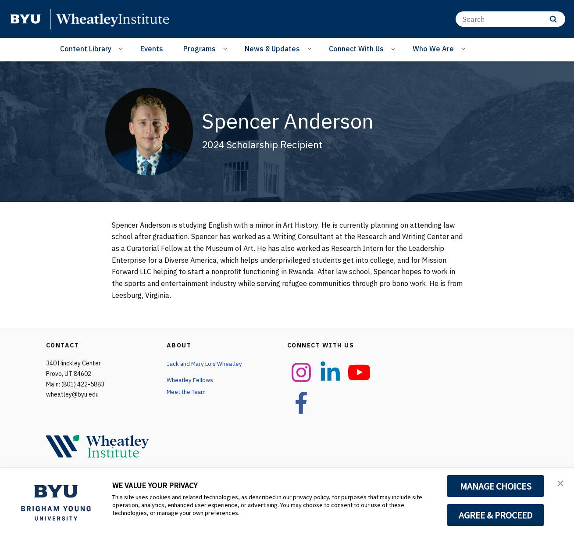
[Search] (510, 19)
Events (151, 48)
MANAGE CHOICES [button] (496, 486)
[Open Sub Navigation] (122, 48)
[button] (559, 484)
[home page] (25, 18)
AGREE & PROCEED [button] (496, 515)
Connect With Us (356, 48)
